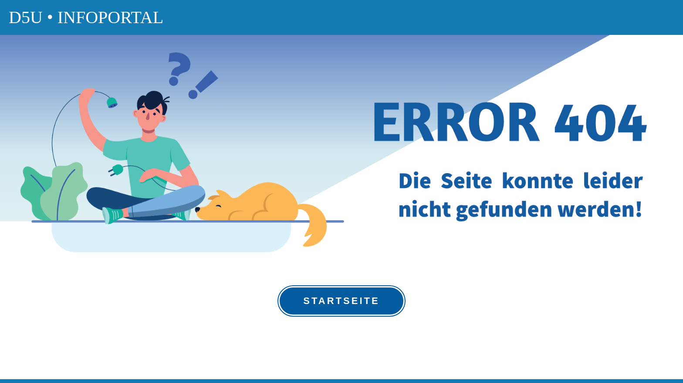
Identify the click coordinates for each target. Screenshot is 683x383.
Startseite (341, 300)
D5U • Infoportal (86, 17)
